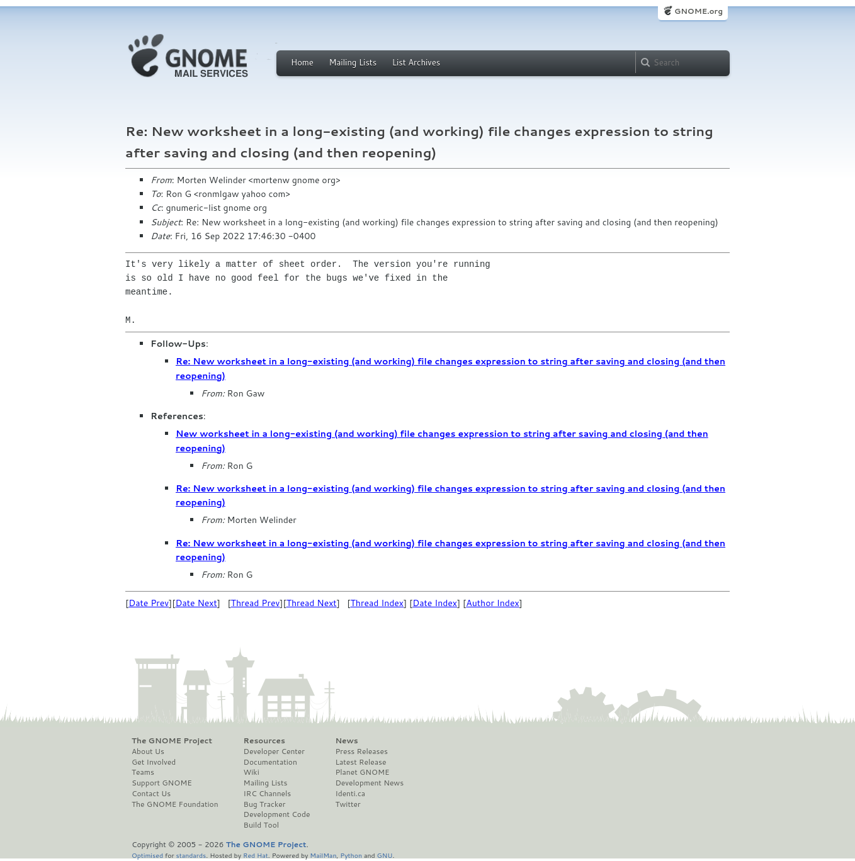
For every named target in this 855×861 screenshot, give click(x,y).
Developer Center (274, 751)
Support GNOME (162, 783)
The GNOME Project (172, 741)
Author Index (492, 603)
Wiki (251, 772)
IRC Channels (268, 794)
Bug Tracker (265, 804)
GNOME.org (698, 11)
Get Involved (154, 762)
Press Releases (361, 751)
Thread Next (311, 603)
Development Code (277, 814)
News (346, 741)
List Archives (416, 62)
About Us (148, 751)
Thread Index (377, 603)
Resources (264, 741)
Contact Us (151, 794)
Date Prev (148, 603)
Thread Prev (255, 603)
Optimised (147, 855)
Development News (369, 783)
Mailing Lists (353, 62)
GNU (385, 855)
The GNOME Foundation (175, 804)
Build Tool (261, 825)
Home (302, 62)
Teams (143, 772)
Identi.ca (350, 794)
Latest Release (360, 762)
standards (191, 855)
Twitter (347, 804)
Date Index (434, 603)
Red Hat (255, 855)
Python (351, 855)
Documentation (270, 762)
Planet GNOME (362, 772)
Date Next (196, 603)
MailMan (323, 855)
